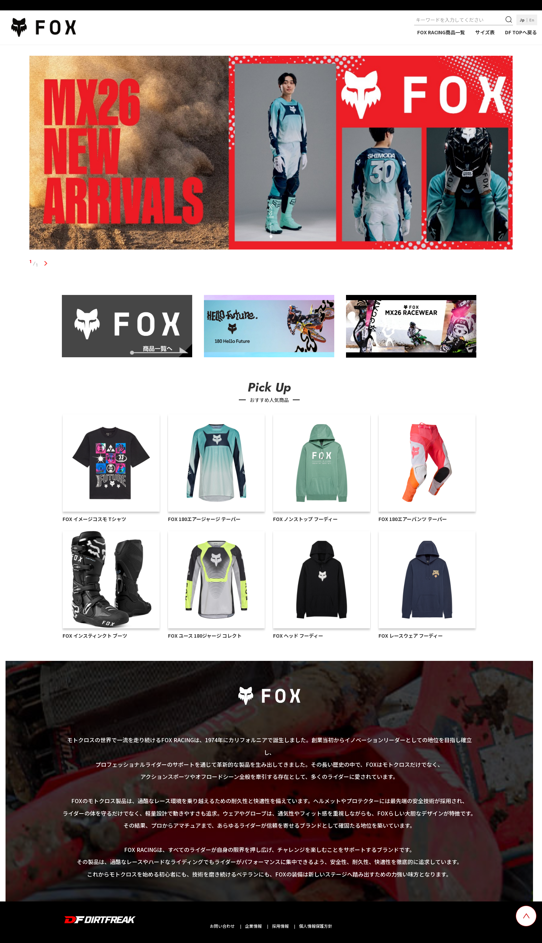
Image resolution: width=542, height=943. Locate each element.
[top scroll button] (526, 916)
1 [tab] (45, 263)
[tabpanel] (271, 154)
